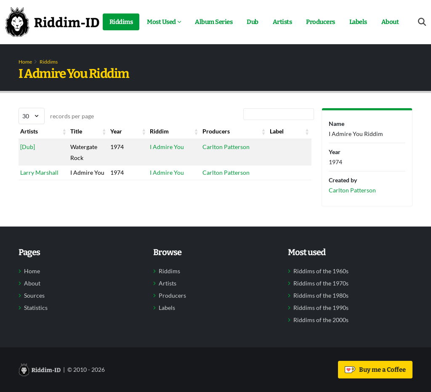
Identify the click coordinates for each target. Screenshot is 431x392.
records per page (56, 116)
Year (116, 131)
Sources (34, 295)
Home (25, 62)
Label (277, 131)
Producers (320, 22)
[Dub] (27, 146)
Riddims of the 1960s (321, 271)
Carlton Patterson (226, 146)
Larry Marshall (39, 172)
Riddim (159, 131)
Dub (252, 22)
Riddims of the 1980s (321, 295)
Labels (358, 22)
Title (76, 131)
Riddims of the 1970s (321, 283)
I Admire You (167, 146)
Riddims (121, 22)
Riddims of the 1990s (321, 307)
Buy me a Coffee (375, 369)
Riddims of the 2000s (321, 320)
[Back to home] (52, 22)
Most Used (161, 22)
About (390, 22)
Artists (282, 22)
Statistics (36, 307)
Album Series (213, 22)
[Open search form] (422, 22)
